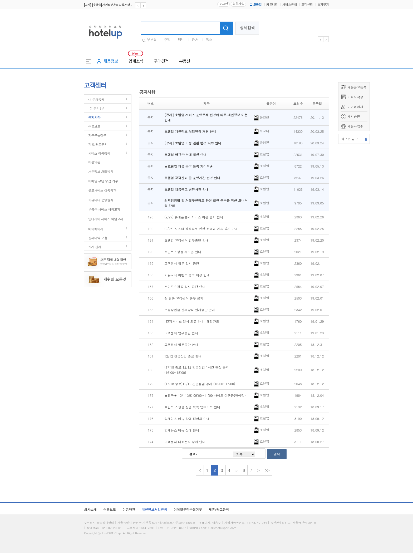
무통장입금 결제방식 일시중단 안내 (189, 309)
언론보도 (94, 126)
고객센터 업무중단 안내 (181, 333)
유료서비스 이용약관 (102, 190)
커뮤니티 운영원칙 (100, 200)
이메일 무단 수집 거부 (103, 181)
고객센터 (307, 5)
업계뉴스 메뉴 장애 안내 (181, 430)
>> (267, 470)
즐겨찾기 (323, 5)
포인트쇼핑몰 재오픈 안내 (182, 251)
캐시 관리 (94, 246)
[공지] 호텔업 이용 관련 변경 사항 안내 (192, 143)
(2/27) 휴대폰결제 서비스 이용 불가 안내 (193, 217)
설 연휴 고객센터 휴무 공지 (183, 298)
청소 (209, 40)
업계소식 (136, 61)
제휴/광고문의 (97, 144)
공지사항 (94, 117)
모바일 (255, 5)
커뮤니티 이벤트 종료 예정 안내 (187, 275)
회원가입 (238, 4)
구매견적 (161, 61)
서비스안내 (289, 5)
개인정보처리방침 (154, 509)
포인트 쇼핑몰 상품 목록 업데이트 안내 (192, 407)
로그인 (223, 4)
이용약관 (94, 162)
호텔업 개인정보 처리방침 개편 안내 (190, 131)
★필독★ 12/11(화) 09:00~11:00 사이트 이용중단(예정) (205, 395)
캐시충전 (353, 116)
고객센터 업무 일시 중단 (181, 263)
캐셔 (195, 40)
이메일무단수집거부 (188, 509)
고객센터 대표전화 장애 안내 (184, 441)
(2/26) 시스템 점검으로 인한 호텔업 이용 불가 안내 (201, 228)
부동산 (184, 61)
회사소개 (90, 509)
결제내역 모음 (97, 238)
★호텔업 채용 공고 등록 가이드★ (188, 166)
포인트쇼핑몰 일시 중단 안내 (184, 286)
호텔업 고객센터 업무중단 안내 (186, 240)
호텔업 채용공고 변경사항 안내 (186, 189)
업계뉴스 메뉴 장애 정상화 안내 (187, 418)
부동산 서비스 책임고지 (104, 209)
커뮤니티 (272, 5)
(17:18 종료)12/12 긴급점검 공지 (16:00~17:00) (199, 383)
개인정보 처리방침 (100, 171)
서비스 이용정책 (99, 153)
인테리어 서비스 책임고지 (105, 219)
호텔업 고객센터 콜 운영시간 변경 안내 (192, 177)
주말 (167, 40)
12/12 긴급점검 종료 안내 (182, 356)
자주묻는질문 (97, 135)
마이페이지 (355, 106)
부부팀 (151, 40)
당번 (181, 40)
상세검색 (247, 28)
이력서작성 (355, 97)
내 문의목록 (96, 99)
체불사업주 (355, 126)
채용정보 (110, 61)
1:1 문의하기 (96, 108)
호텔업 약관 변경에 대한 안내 (185, 154)
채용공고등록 (356, 87)
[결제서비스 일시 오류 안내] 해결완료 (191, 321)
